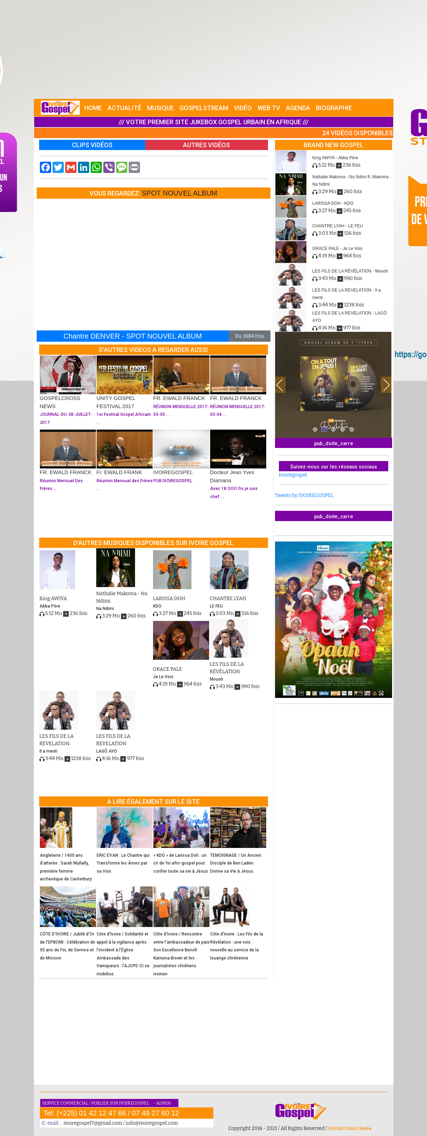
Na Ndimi (105, 608)
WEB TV (268, 108)
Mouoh (216, 679)
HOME (93, 108)
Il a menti (48, 751)
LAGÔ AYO (106, 751)
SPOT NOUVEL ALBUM (180, 193)
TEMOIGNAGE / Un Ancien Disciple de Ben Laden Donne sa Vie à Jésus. (235, 863)
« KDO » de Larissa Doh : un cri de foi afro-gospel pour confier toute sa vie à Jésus (180, 863)
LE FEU (216, 606)
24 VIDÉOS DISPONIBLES (357, 133)
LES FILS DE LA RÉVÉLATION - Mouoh (350, 271)
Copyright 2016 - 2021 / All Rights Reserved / (278, 1128)
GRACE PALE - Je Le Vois (337, 248)
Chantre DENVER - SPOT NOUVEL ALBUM (132, 336)
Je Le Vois (163, 676)
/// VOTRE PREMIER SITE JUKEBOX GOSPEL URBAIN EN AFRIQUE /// (213, 122)
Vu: (238, 336)
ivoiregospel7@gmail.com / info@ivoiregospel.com (120, 1123)
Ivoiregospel (293, 475)
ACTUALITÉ (124, 108)
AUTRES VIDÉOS (206, 145)
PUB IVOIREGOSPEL (172, 480)
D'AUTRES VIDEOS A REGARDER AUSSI (153, 349)
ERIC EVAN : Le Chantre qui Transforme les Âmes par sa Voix (123, 863)
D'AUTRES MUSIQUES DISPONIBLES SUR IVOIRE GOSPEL (153, 542)
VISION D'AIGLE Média (349, 1128)
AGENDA (298, 108)
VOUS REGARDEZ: (116, 193)
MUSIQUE (160, 108)
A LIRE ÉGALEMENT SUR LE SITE (153, 801)
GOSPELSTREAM (203, 108)
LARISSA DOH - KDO (333, 203)
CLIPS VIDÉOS (92, 145)
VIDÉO (243, 108)
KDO (157, 606)
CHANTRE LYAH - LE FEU (337, 225)
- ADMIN (162, 1103)
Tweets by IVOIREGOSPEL (304, 495)
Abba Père (49, 606)
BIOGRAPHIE (334, 108)
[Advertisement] (213, 49)
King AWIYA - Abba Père (335, 157)
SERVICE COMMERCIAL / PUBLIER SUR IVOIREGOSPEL (96, 1103)
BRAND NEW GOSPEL (334, 145)
